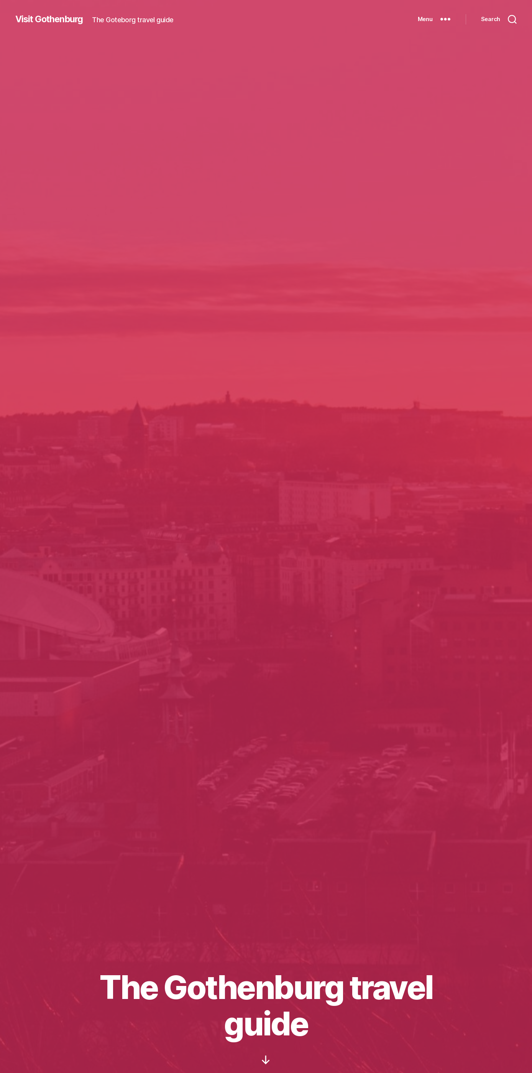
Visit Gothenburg (50, 19)
